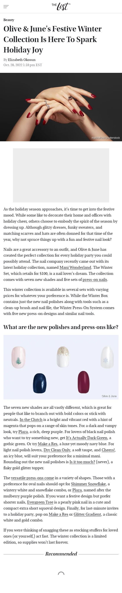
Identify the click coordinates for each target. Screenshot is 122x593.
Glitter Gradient (87, 514)
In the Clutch (31, 419)
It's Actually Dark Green (86, 438)
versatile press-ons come (32, 478)
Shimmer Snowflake (88, 484)
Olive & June (109, 396)
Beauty (8, 20)
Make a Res (47, 444)
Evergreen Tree (40, 502)
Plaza (23, 432)
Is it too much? (82, 462)
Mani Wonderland (75, 267)
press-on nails (95, 279)
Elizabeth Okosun (22, 60)
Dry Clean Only (57, 450)
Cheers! (108, 450)
